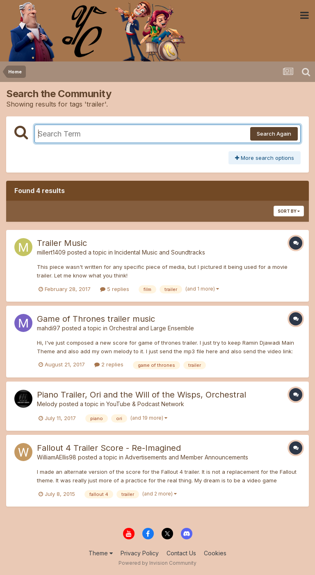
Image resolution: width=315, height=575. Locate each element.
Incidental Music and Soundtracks (159, 252)
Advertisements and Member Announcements (186, 457)
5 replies (114, 289)
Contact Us (181, 553)
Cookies (215, 553)
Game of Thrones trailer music (96, 319)
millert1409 (51, 252)
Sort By (289, 211)
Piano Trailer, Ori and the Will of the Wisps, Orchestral (141, 395)
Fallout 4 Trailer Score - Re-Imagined (109, 448)
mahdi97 (48, 328)
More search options (264, 158)
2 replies (108, 364)
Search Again (274, 133)
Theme (101, 553)
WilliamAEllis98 (56, 457)
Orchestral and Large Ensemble (151, 328)
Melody (47, 403)
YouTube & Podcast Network (145, 403)
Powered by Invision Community (157, 563)
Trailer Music (62, 243)
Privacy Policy (140, 553)
